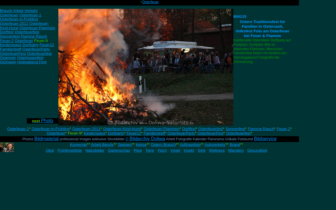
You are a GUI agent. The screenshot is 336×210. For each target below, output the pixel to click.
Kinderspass (94, 133)
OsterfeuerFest (210, 133)
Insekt (189, 150)
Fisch (162, 150)
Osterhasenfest (30, 57)
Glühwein (8, 62)
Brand (235, 144)
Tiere (149, 150)
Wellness (217, 150)
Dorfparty (116, 133)
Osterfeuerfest (210, 129)
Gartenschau (119, 150)
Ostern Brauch (163, 144)
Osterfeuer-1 (18, 129)
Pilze (138, 150)
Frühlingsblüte (69, 150)
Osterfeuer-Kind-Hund (122, 129)
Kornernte (78, 144)
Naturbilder (94, 150)
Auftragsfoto (190, 144)
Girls (201, 150)
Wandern (236, 150)
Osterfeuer (150, 2)
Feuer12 (134, 133)
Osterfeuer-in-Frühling (50, 129)
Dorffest (188, 129)
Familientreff (154, 133)
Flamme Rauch (261, 129)
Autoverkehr (214, 144)
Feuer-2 (283, 129)
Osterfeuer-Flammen (162, 129)
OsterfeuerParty (181, 133)
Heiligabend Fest (31, 62)
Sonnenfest (235, 129)
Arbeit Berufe (102, 144)
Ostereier (8, 57)
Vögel (175, 150)
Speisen (125, 144)
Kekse (141, 144)
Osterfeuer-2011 (86, 129)
